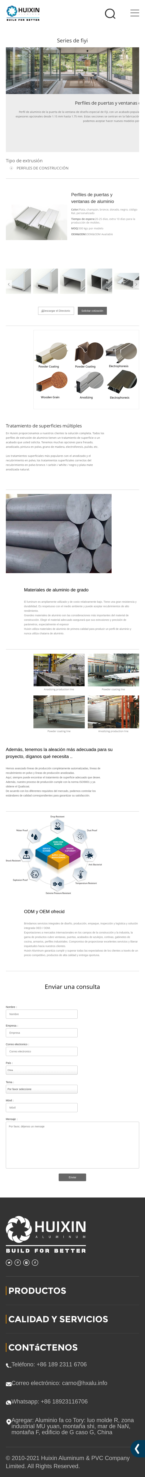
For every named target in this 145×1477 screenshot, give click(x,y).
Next (136, 284)
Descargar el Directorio (56, 310)
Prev (9, 284)
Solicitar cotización (92, 310)
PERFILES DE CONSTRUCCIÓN (43, 168)
